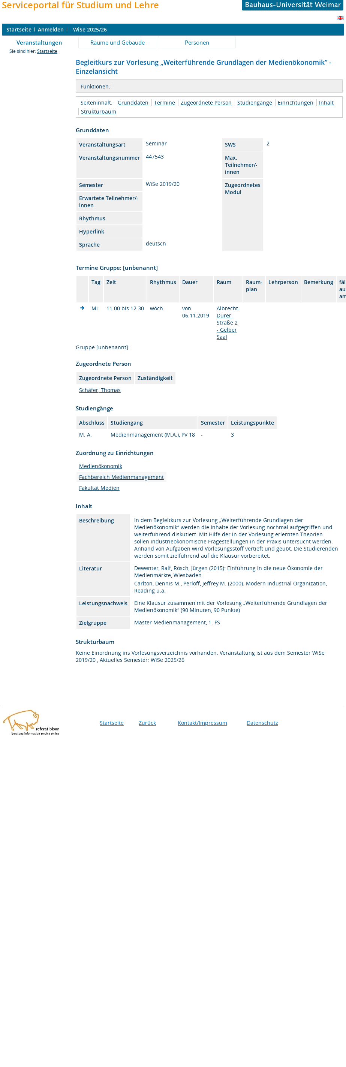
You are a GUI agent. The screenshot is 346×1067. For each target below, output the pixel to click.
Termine (164, 102)
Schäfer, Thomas (100, 390)
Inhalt (326, 102)
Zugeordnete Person (206, 102)
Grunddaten (133, 102)
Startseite (47, 51)
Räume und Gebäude (117, 42)
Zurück (147, 722)
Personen (197, 42)
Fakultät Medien (99, 487)
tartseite (18, 29)
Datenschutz (262, 722)
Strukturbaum (98, 111)
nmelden (51, 29)
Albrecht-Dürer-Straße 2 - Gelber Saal (228, 322)
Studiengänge (254, 102)
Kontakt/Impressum (202, 722)
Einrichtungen (295, 102)
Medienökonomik (100, 466)
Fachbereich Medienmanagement (121, 476)
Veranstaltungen (39, 42)
